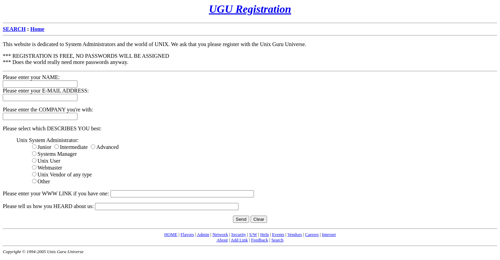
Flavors (187, 234)
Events (278, 234)
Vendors (294, 234)
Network (220, 234)
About (222, 239)
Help (264, 234)
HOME (170, 234)
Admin (203, 234)
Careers (312, 234)
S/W (253, 234)
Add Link (239, 239)
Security (238, 234)
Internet (329, 234)
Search (277, 239)
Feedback (259, 239)
